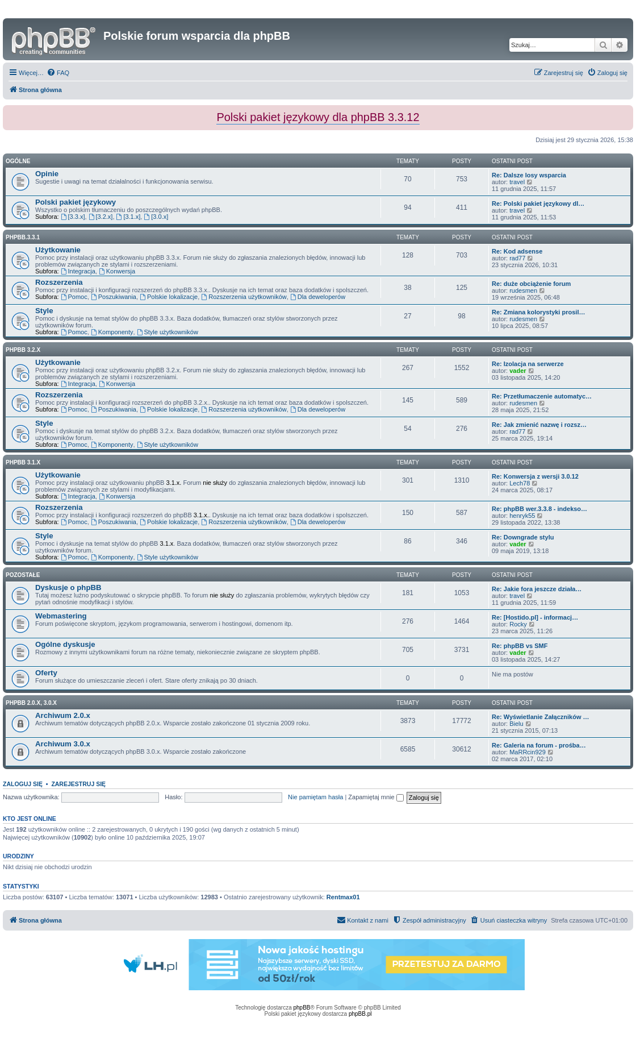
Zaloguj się (23, 783)
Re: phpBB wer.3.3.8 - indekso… (539, 508)
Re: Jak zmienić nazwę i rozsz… (539, 424)
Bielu (516, 723)
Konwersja (117, 271)
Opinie (46, 173)
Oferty (46, 672)
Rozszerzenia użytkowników (243, 296)
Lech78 (519, 483)
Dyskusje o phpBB (68, 587)
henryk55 (522, 515)
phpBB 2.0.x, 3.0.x (31, 703)
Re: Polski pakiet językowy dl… (538, 203)
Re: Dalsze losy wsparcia (529, 175)
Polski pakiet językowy (75, 202)
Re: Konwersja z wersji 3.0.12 (535, 476)
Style (44, 310)
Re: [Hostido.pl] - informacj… (535, 617)
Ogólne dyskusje (65, 644)
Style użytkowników (167, 332)
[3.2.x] (101, 216)
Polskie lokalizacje (169, 296)
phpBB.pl (360, 1014)
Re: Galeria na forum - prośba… (539, 745)
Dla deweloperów (317, 296)
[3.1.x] (128, 216)
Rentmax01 (343, 897)
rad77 (517, 258)
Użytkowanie (58, 250)
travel (517, 181)
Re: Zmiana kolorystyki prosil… (538, 312)
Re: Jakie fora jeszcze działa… (536, 589)
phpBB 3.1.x (23, 462)
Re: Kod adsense (517, 251)
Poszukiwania (113, 296)
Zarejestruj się (78, 783)
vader (517, 370)
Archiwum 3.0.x (62, 744)
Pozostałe (23, 575)
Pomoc (74, 296)
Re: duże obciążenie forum (531, 283)
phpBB (302, 1007)
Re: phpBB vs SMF (519, 645)
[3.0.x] (156, 216)
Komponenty (112, 332)
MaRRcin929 (527, 752)
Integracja (78, 271)
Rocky (518, 624)
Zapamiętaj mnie (375, 797)
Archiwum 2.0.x (62, 715)
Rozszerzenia (59, 282)
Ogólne (18, 161)
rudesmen (523, 290)
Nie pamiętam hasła (315, 797)
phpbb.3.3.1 (23, 237)
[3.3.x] (73, 216)
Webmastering (61, 616)
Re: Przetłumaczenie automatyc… (542, 396)
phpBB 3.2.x (23, 350)
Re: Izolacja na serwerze (528, 363)
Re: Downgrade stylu (523, 537)
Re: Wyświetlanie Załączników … (540, 716)
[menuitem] (58, 73)
